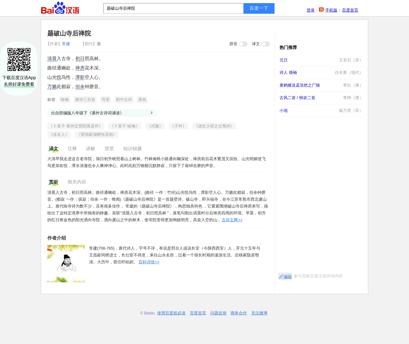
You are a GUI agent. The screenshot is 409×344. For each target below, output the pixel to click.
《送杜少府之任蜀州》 (214, 126)
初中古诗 (124, 99)
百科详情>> (149, 262)
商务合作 (239, 313)
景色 (142, 99)
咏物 (65, 99)
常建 (58, 43)
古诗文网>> (232, 219)
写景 (105, 99)
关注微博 (259, 313)
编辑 (288, 276)
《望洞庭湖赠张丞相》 (97, 134)
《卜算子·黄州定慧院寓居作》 (76, 126)
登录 (311, 10)
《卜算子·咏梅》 (124, 126)
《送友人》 (59, 134)
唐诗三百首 (85, 99)
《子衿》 (178, 126)
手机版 (331, 10)
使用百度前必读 (171, 313)
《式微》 (155, 126)
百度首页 (350, 10)
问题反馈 (218, 313)
